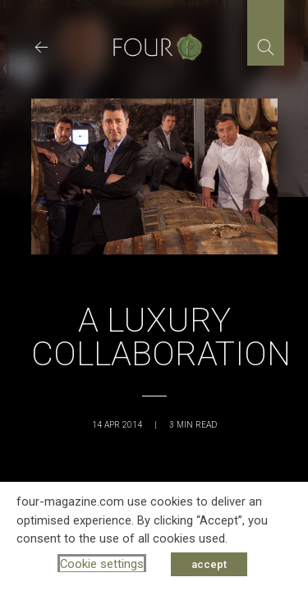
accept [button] (209, 564)
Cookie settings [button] (102, 564)
